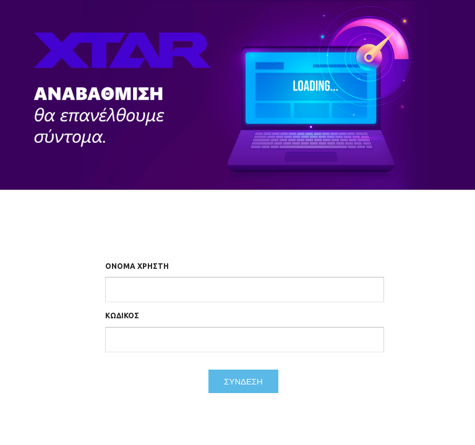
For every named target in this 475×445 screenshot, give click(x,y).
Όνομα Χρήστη (137, 266)
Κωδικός (122, 316)
